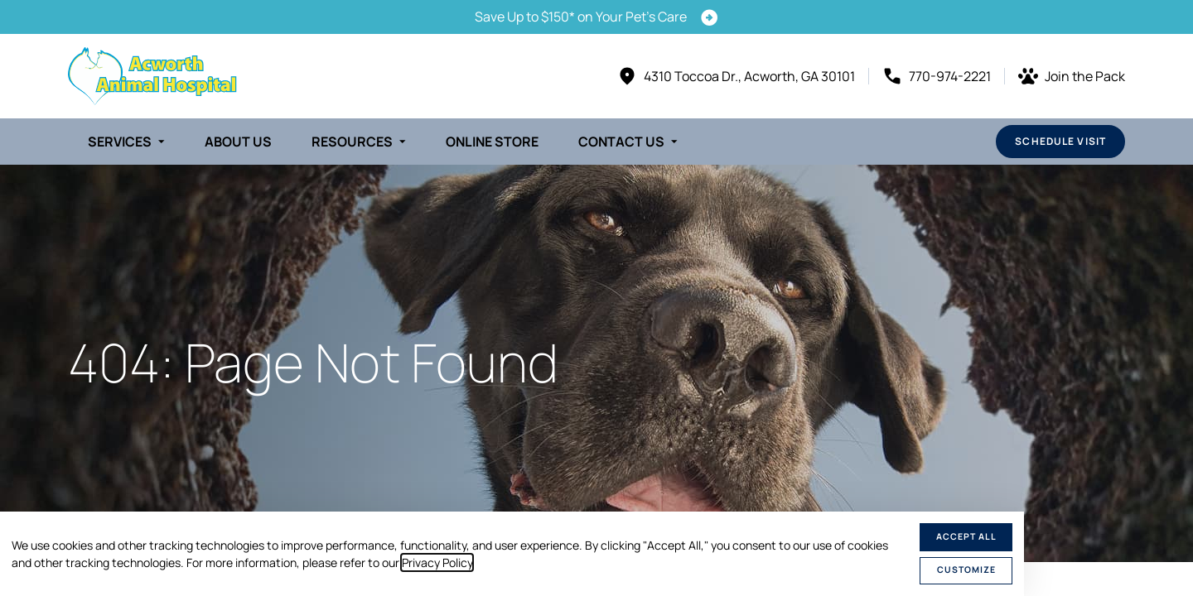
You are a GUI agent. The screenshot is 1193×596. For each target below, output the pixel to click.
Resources (352, 141)
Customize (966, 569)
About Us (238, 141)
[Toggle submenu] (161, 141)
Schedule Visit (1060, 141)
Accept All (966, 536)
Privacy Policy (437, 562)
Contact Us (621, 141)
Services (120, 141)
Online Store (492, 141)
